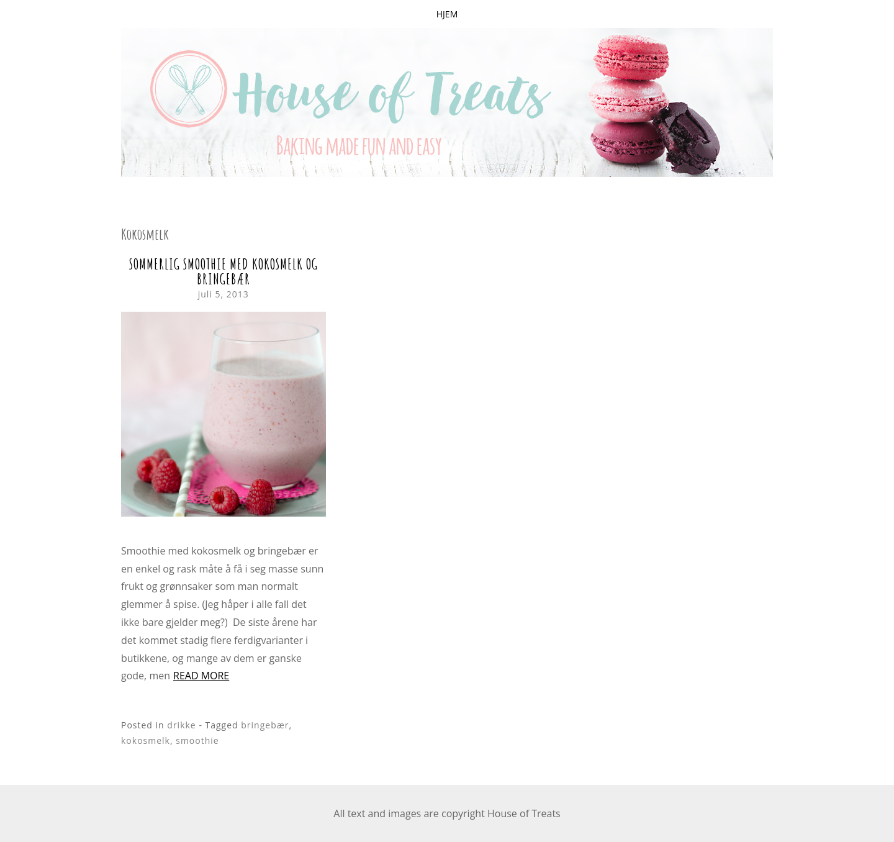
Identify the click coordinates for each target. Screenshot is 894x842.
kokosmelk (145, 740)
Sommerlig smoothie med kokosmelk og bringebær (223, 271)
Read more (201, 675)
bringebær (265, 725)
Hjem (447, 14)
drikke (181, 725)
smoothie (197, 740)
